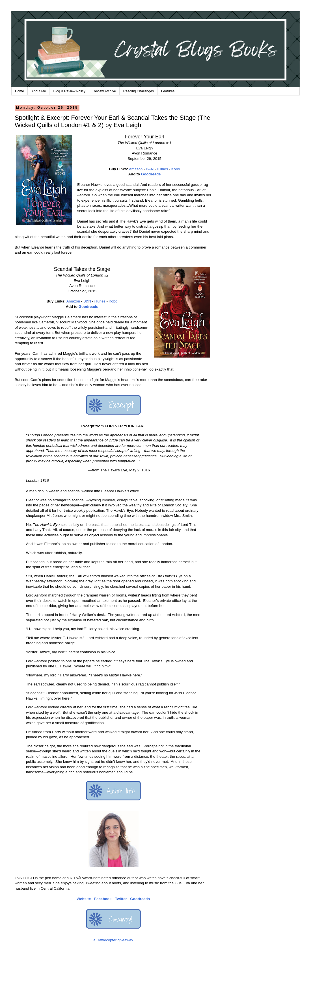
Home (19, 91)
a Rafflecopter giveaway (113, 940)
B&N (150, 169)
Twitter (121, 899)
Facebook (103, 899)
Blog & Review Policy (69, 91)
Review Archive (104, 91)
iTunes (162, 169)
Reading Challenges (138, 91)
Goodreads (151, 174)
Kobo (175, 169)
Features (167, 91)
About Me (38, 91)
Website (84, 899)
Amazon (135, 169)
